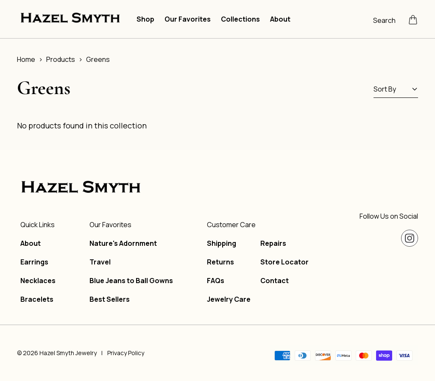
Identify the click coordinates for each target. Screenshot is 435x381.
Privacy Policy (125, 353)
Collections (240, 19)
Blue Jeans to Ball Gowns (131, 280)
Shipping (221, 243)
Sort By (396, 89)
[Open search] (387, 19)
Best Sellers (109, 299)
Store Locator (284, 262)
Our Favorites (188, 19)
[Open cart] (413, 19)
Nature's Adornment (123, 243)
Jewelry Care (229, 299)
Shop (145, 19)
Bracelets (36, 299)
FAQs (215, 280)
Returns (220, 262)
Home (26, 59)
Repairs (273, 243)
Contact (274, 280)
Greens (98, 59)
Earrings (34, 262)
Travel (100, 262)
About (280, 19)
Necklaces (38, 280)
